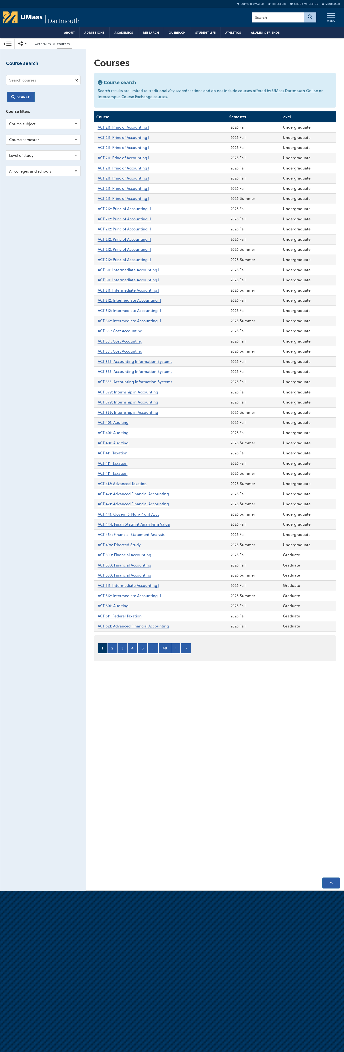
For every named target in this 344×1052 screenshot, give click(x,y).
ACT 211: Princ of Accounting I (123, 127)
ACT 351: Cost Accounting (120, 331)
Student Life (205, 32)
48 (165, 648)
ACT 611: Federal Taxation (120, 616)
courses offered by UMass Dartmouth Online (278, 90)
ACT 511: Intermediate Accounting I (128, 585)
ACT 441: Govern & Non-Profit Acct (128, 514)
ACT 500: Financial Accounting (124, 555)
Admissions (94, 32)
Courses (63, 44)
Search (23, 96)
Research (151, 32)
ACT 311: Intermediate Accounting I (128, 270)
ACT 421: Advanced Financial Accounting (133, 493)
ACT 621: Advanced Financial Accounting (133, 626)
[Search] (310, 17)
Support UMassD (250, 3)
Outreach (177, 32)
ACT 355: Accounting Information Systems (135, 361)
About (69, 32)
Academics (123, 32)
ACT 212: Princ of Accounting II (124, 209)
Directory (277, 3)
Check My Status (304, 3)
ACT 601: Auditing (113, 606)
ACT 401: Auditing (113, 422)
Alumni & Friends (265, 32)
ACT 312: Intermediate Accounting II (129, 300)
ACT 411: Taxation (113, 453)
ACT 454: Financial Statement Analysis (131, 534)
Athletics (233, 32)
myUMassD (331, 3)
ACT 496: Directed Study (119, 544)
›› (185, 648)
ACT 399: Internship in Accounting (128, 392)
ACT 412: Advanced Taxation (122, 483)
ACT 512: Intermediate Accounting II (129, 595)
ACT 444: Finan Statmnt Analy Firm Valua (134, 524)
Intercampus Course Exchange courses (132, 96)
